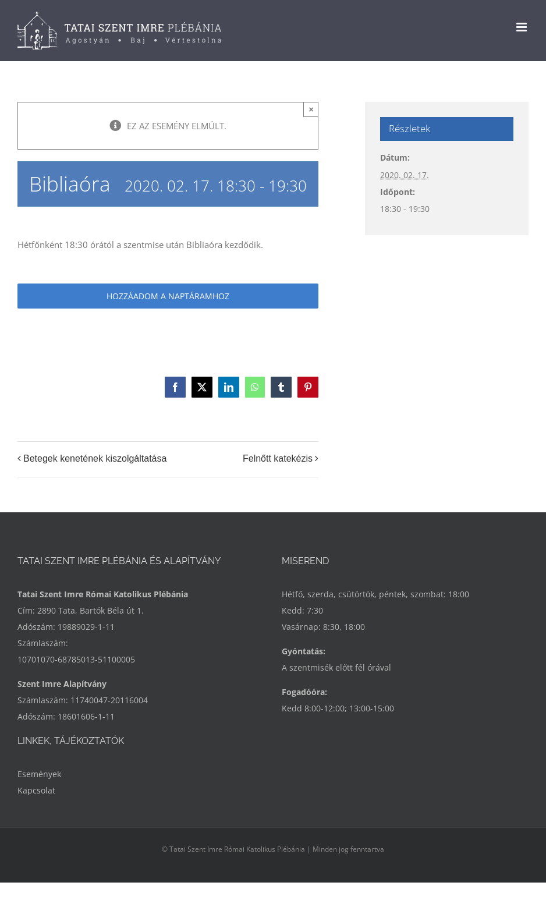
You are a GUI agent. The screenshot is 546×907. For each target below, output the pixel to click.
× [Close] (311, 109)
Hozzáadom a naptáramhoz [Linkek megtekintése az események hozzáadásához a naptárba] (168, 296)
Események (39, 774)
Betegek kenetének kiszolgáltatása (94, 458)
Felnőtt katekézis (278, 458)
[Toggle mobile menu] (522, 27)
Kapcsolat (36, 790)
